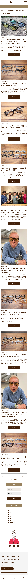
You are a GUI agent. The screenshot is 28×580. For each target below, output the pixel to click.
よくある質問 (5, 562)
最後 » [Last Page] (15, 479)
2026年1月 (9, 520)
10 (22, 477)
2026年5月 (9, 512)
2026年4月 (9, 514)
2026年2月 (9, 518)
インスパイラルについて (13, 556)
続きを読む (14, 54)
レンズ (21, 559)
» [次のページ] (11, 479)
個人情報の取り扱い (6, 565)
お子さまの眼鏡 (12, 559)
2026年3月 (9, 516)
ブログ (12, 562)
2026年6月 (9, 510)
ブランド (4, 559)
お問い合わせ (7, 568)
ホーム (3, 556)
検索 (14, 498)
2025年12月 (10, 522)
